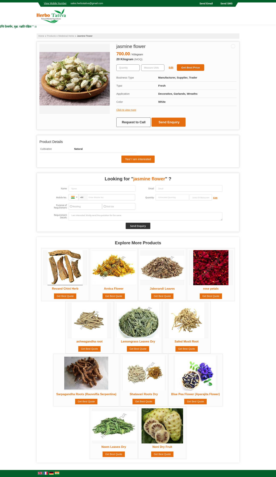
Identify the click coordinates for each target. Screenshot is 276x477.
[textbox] (152, 67)
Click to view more (126, 110)
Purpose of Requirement (60, 206)
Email (151, 188)
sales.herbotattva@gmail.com (87, 3)
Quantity (149, 197)
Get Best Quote (65, 296)
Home (41, 36)
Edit (171, 67)
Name (64, 188)
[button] (55, 3)
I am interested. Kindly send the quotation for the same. (145, 216)
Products (51, 36)
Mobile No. (61, 197)
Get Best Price (190, 67)
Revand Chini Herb (65, 288)
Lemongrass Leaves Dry (138, 341)
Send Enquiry (169, 122)
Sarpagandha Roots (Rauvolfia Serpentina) (86, 394)
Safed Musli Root (187, 341)
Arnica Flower (114, 288)
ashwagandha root (89, 341)
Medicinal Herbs (66, 36)
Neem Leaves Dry (113, 447)
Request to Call (133, 122)
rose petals (211, 288)
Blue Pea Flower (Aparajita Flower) (195, 394)
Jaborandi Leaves (162, 288)
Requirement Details (60, 216)
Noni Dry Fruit (162, 447)
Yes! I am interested (138, 159)
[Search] (237, 16)
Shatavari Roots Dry (144, 394)
